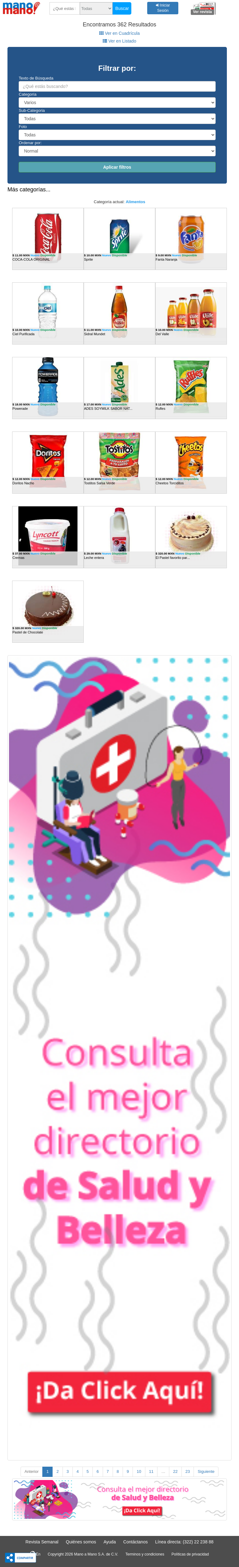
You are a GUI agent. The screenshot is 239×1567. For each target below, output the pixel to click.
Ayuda (110, 1541)
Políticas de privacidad (190, 1554)
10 (139, 1471)
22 (175, 1471)
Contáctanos (135, 1541)
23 (187, 1471)
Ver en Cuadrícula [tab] (119, 33)
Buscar (122, 8)
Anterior (32, 1471)
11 (151, 1471)
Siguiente (206, 1471)
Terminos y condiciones (144, 1554)
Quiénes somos (81, 1541)
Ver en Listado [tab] (119, 41)
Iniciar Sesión (163, 8)
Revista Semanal (42, 1541)
